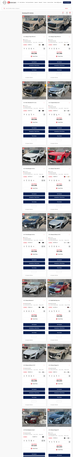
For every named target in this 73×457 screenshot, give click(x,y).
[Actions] (44, 37)
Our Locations (67, 2)
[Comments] (44, 48)
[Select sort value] (63, 13)
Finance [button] (44, 2)
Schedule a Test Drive (34, 65)
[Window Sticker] (44, 180)
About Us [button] (56, 2)
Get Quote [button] (34, 62)
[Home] (18, 2)
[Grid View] (66, 13)
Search (66, 8)
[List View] (69, 13)
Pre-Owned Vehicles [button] (29, 2)
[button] (45, 24)
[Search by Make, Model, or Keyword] (35, 8)
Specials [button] (36, 2)
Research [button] (40, 2)
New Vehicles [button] (22, 2)
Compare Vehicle (29, 77)
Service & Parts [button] (50, 2)
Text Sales (34, 70)
